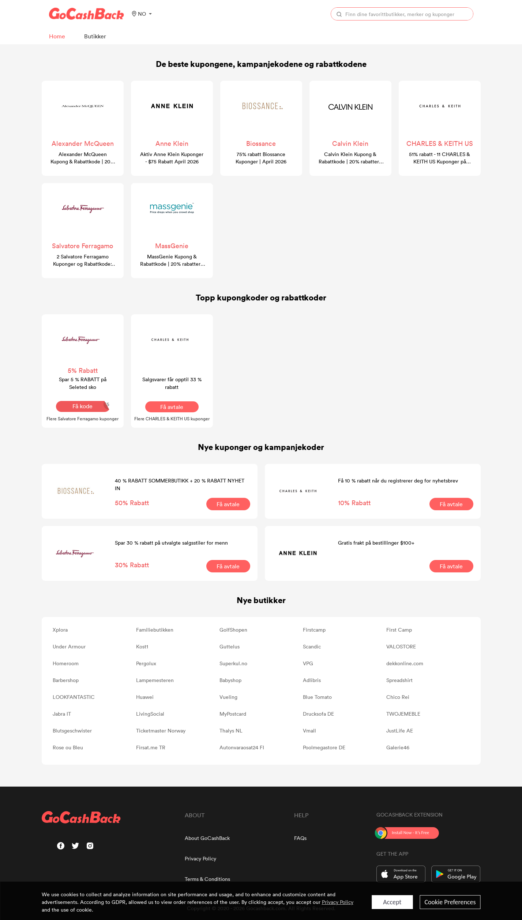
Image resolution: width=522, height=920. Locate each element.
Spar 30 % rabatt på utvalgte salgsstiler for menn (171, 542)
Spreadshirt (399, 680)
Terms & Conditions (207, 878)
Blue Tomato (317, 696)
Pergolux (146, 663)
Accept (392, 902)
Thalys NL (231, 730)
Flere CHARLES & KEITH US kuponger (172, 418)
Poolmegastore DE (324, 747)
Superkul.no (233, 663)
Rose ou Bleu (68, 747)
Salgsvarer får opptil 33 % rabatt (172, 383)
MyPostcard (232, 713)
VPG (308, 663)
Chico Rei (397, 696)
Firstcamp (314, 629)
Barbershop (66, 680)
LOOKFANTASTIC (74, 696)
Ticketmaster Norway (160, 730)
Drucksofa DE (318, 713)
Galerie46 (397, 747)
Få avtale (171, 406)
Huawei (145, 696)
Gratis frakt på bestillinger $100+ (376, 542)
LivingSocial (150, 713)
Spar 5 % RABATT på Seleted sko (82, 383)
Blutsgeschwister (72, 730)
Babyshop (230, 680)
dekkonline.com (404, 663)
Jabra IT (62, 713)
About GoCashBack (207, 837)
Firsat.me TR (150, 747)
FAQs (300, 837)
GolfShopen (233, 629)
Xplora (60, 629)
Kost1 (142, 646)
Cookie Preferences (450, 902)
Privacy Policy (200, 858)
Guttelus (229, 646)
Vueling (228, 696)
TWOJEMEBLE (403, 713)
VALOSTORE (401, 646)
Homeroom (66, 663)
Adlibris (312, 680)
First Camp (399, 629)
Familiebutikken (154, 629)
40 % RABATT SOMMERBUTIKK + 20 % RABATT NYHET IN (179, 484)
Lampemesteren (155, 680)
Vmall (309, 730)
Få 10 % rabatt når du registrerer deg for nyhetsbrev (398, 480)
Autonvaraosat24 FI (241, 747)
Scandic (312, 646)
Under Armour (69, 646)
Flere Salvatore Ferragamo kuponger (82, 418)
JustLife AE (399, 730)
